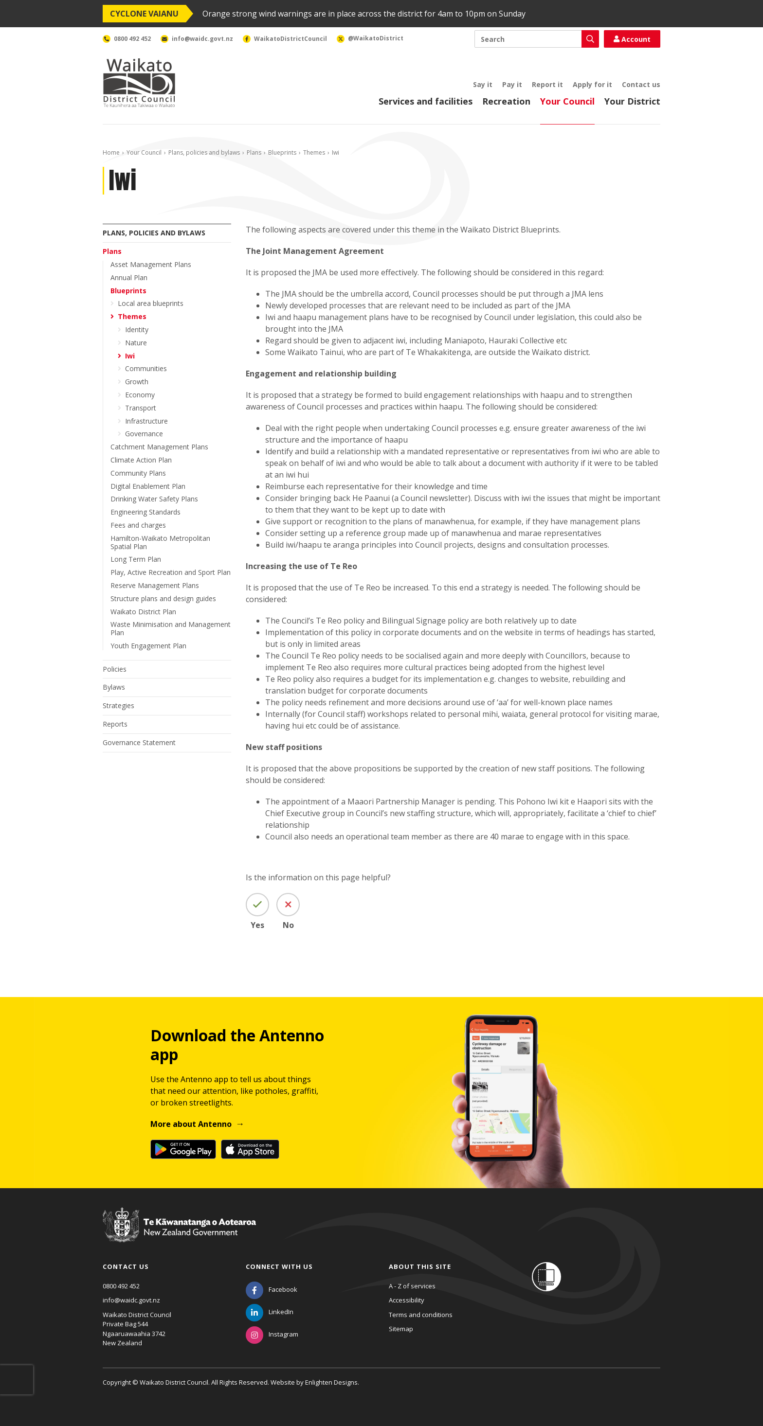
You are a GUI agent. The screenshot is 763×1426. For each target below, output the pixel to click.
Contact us (641, 84)
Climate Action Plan (141, 459)
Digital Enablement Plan (147, 486)
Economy (140, 394)
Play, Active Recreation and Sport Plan (170, 572)
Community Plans (138, 473)
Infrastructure (146, 421)
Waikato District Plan (143, 611)
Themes (314, 152)
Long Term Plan (135, 559)
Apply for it (592, 84)
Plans (254, 152)
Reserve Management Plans (154, 585)
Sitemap (401, 1328)
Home (111, 152)
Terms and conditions (421, 1314)
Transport (140, 407)
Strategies (118, 705)
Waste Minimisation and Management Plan (170, 628)
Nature (136, 342)
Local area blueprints (150, 303)
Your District (632, 101)
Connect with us (279, 1266)
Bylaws (114, 687)
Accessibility (406, 1300)
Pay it (512, 84)
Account (632, 39)
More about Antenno (191, 1124)
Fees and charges (138, 525)
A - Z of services (412, 1286)
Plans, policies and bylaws (204, 152)
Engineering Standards (145, 512)
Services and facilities (425, 101)
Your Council (567, 101)
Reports (115, 724)
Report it (547, 84)
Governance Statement (139, 742)
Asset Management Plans (150, 264)
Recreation (506, 101)
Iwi (130, 355)
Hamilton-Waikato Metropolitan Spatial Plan (160, 542)
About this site (420, 1266)
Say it (482, 84)
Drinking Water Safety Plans (154, 498)
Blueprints (282, 152)
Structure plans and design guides (163, 598)
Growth (136, 381)
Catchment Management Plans (159, 446)
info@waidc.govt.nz (131, 1300)
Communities (146, 368)
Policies (115, 669)
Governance (144, 433)
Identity (136, 329)
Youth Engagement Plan (148, 645)
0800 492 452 (121, 1286)
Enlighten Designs (331, 1382)
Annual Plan (128, 277)
